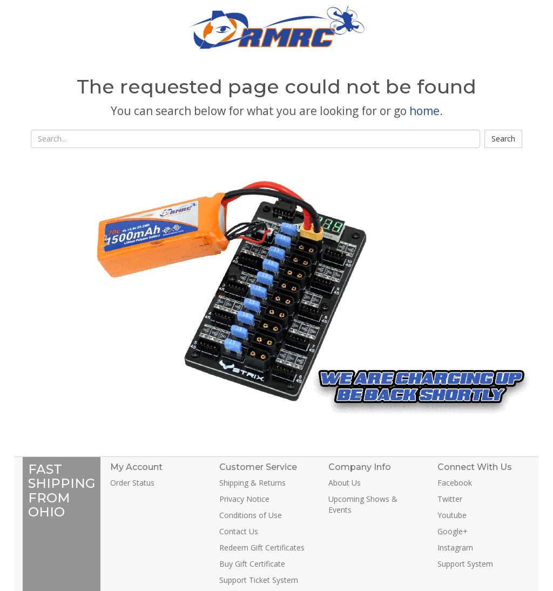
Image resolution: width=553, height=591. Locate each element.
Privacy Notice (244, 499)
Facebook (454, 483)
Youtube (452, 515)
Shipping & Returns (252, 483)
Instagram (455, 547)
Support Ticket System (258, 580)
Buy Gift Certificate (252, 564)
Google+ (452, 531)
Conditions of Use (250, 515)
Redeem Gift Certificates (262, 547)
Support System (465, 564)
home (424, 110)
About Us (344, 483)
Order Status (132, 483)
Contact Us (238, 531)
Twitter (449, 499)
